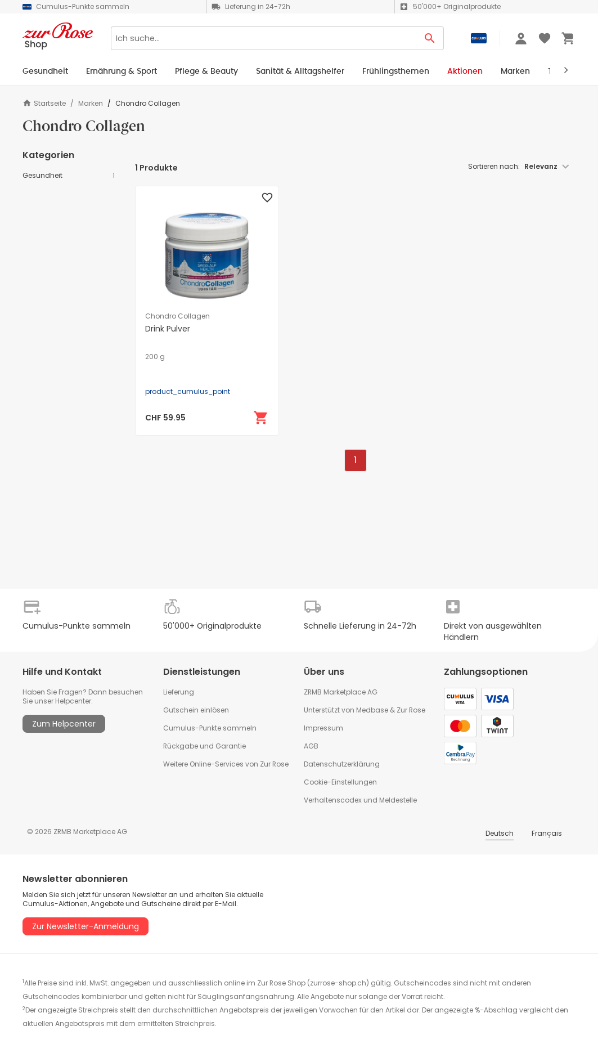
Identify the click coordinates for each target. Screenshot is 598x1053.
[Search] (263, 38)
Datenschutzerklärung (342, 764)
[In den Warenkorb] (261, 417)
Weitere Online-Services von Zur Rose (226, 764)
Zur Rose (411, 710)
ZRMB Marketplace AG (340, 692)
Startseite (44, 103)
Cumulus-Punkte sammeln (210, 728)
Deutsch (499, 833)
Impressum (323, 728)
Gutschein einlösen (196, 710)
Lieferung (178, 692)
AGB (311, 746)
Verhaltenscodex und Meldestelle (360, 800)
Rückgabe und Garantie (204, 746)
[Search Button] (430, 38)
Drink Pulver (167, 328)
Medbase (372, 710)
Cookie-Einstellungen (340, 782)
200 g (155, 356)
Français (547, 833)
